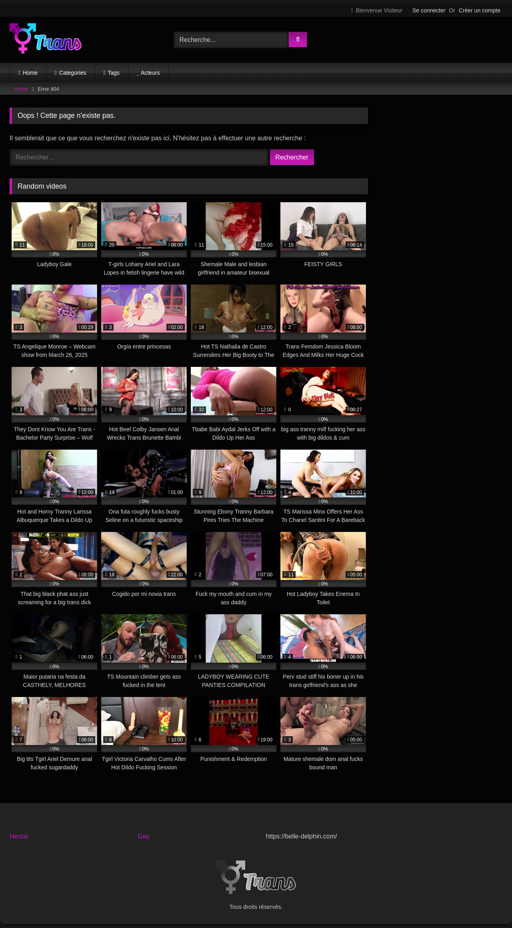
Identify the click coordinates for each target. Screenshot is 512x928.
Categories (72, 73)
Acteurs (150, 73)
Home (30, 73)
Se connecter (429, 10)
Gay (143, 836)
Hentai (19, 836)
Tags (114, 73)
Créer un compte (479, 10)
